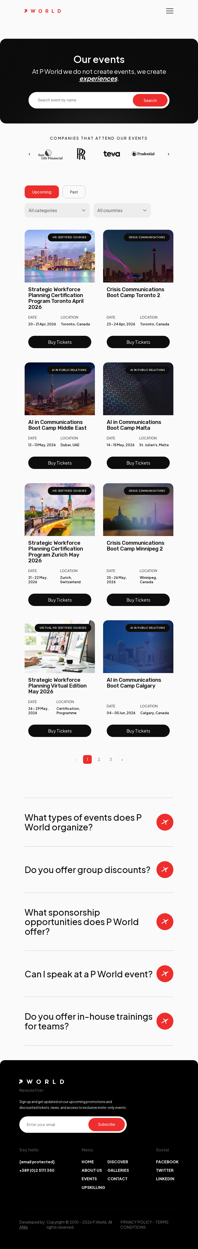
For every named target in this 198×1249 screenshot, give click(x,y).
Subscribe (106, 1124)
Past (74, 191)
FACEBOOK (167, 1161)
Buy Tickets (60, 342)
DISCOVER (117, 1161)
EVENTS (89, 1178)
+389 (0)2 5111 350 (36, 1170)
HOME (88, 1161)
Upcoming (41, 191)
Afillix (23, 1227)
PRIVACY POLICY (136, 1222)
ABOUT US (92, 1170)
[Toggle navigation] (169, 10)
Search (150, 100)
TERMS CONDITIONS (144, 1224)
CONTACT (117, 1178)
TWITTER (165, 1170)
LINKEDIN (165, 1178)
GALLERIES (118, 1170)
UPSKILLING (93, 1187)
